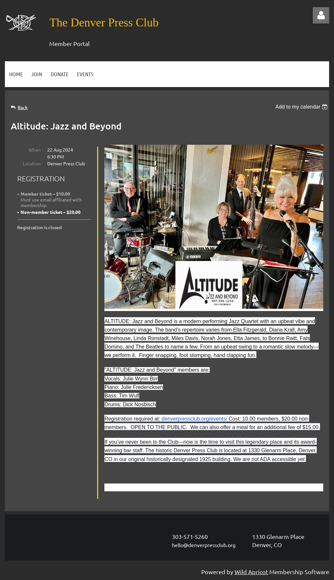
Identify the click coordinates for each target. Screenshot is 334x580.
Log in (321, 15)
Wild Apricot (251, 571)
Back (23, 107)
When (35, 150)
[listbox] (302, 107)
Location (32, 163)
